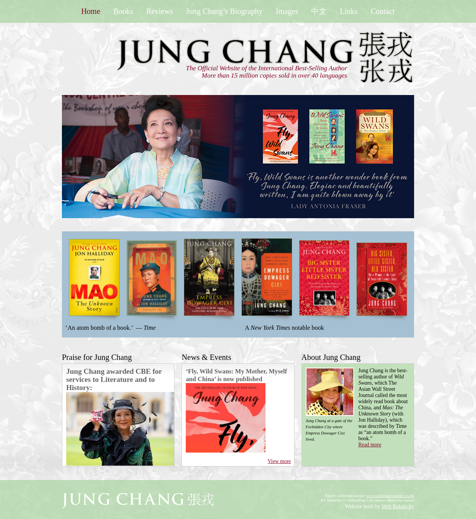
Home (90, 11)
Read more (369, 445)
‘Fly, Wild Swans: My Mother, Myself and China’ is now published (236, 375)
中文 (319, 11)
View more (279, 461)
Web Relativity (398, 506)
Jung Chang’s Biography (224, 11)
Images (287, 11)
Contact (383, 11)
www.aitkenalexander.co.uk (390, 495)
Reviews (159, 11)
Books (123, 11)
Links (349, 11)
